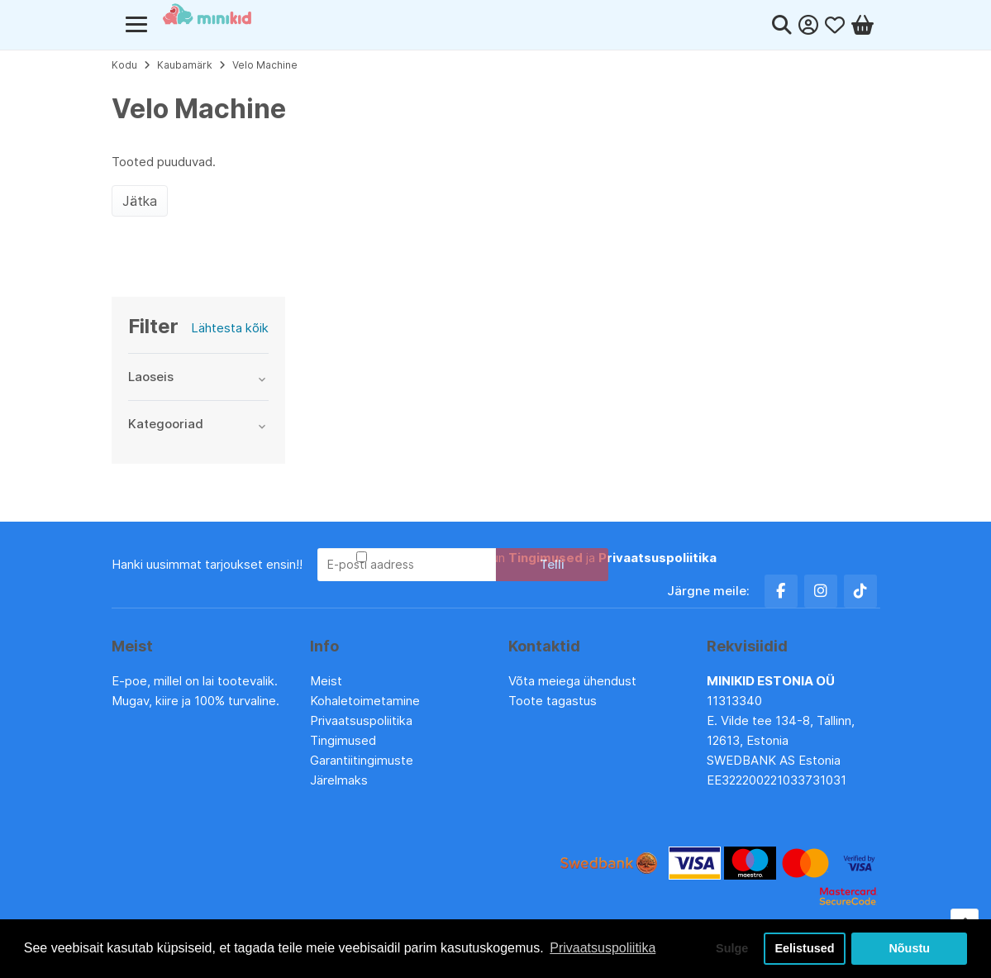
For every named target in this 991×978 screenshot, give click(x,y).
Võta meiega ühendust (574, 681)
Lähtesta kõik (230, 328)
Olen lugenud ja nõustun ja (543, 557)
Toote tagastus (552, 700)
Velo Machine (265, 65)
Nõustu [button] (909, 948)
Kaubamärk (184, 65)
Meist (326, 681)
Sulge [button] (732, 948)
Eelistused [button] (805, 948)
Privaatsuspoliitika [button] (602, 948)
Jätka (139, 201)
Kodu (124, 65)
